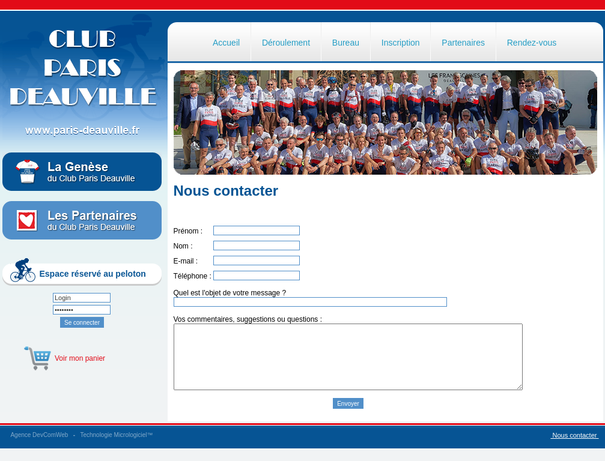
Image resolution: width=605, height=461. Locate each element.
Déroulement (286, 42)
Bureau (346, 42)
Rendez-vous (532, 42)
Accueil (226, 42)
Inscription (400, 42)
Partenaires (463, 42)
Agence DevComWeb (39, 447)
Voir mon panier (80, 358)
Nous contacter (574, 447)
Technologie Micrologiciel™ (116, 447)
